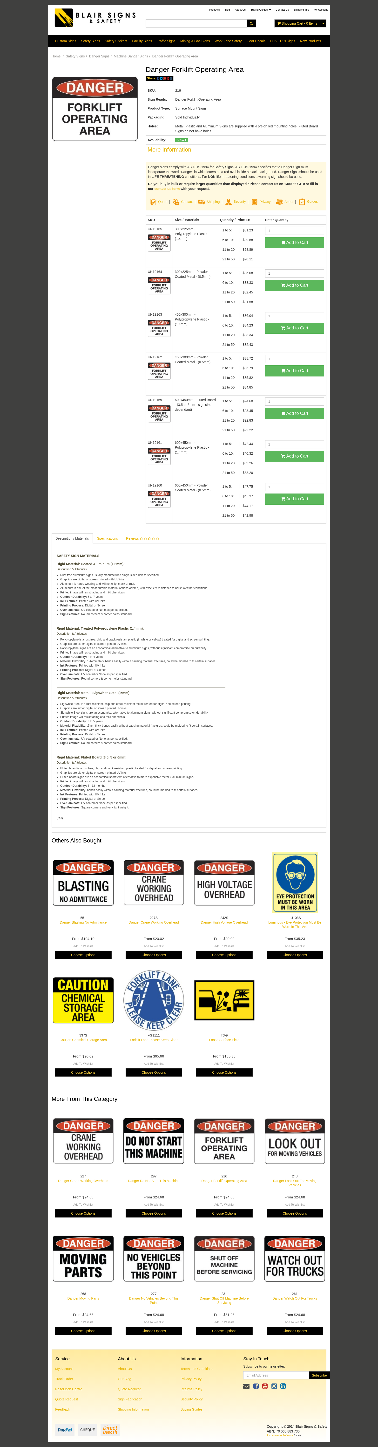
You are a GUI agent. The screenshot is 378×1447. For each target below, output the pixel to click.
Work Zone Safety (228, 41)
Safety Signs (90, 41)
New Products (310, 41)
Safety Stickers (116, 41)
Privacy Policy (191, 1379)
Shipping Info (301, 9)
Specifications (107, 538)
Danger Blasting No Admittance (83, 922)
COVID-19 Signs (282, 41)
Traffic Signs (166, 41)
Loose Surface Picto (224, 1040)
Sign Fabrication (130, 1399)
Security (235, 201)
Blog (227, 9)
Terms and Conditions (197, 1369)
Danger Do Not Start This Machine (154, 1181)
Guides (308, 201)
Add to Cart (294, 242)
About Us (240, 9)
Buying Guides (260, 9)
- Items (297, 23)
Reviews (142, 538)
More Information (169, 149)
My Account (64, 1369)
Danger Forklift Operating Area (175, 56)
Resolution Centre (68, 1389)
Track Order (64, 1379)
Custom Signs (65, 41)
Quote (162, 201)
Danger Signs (99, 56)
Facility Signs (142, 41)
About (288, 201)
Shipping (213, 201)
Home (56, 56)
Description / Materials (72, 538)
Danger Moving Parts (83, 1298)
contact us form (167, 189)
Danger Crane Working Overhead (154, 922)
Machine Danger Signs (131, 56)
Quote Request (66, 1399)
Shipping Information (133, 1409)
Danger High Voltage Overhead (224, 922)
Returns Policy (191, 1389)
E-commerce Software (280, 1435)
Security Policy (192, 1399)
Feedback (62, 1409)
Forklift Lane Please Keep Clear (154, 1040)
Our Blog (124, 1379)
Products (214, 9)
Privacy (265, 201)
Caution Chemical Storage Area (83, 1040)
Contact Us (282, 9)
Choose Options (83, 955)
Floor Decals (255, 41)
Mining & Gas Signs (195, 41)
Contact (187, 201)
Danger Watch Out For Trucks (294, 1298)
